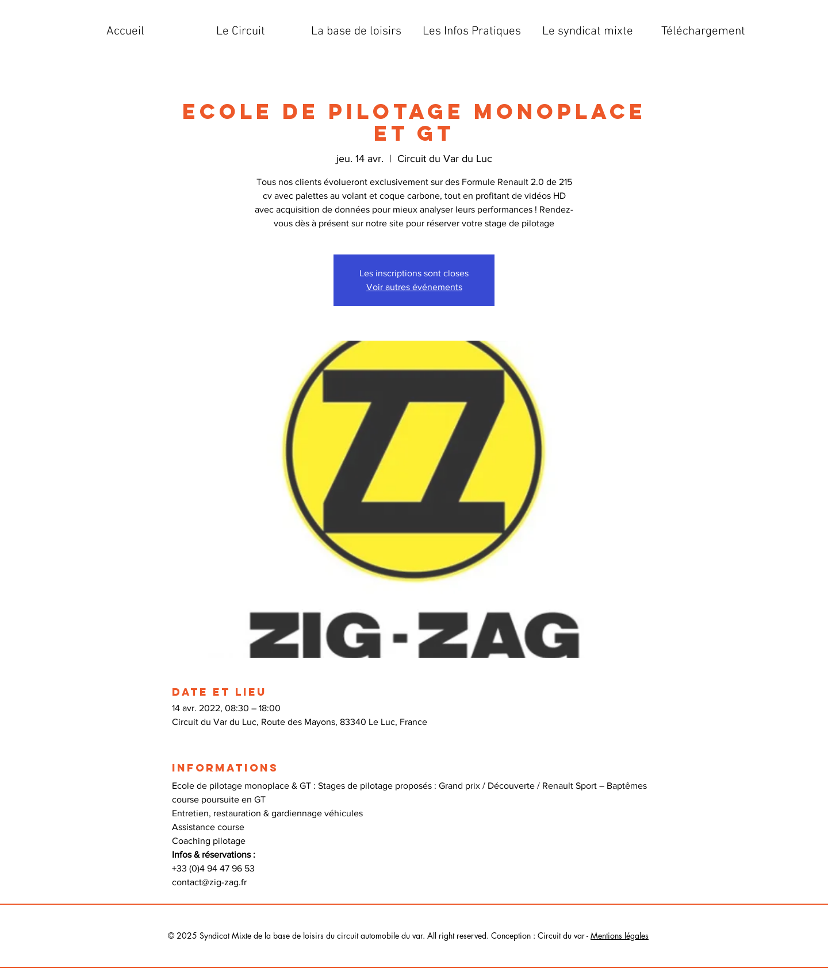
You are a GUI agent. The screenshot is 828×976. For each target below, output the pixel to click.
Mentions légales (620, 935)
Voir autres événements (414, 287)
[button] (240, 31)
